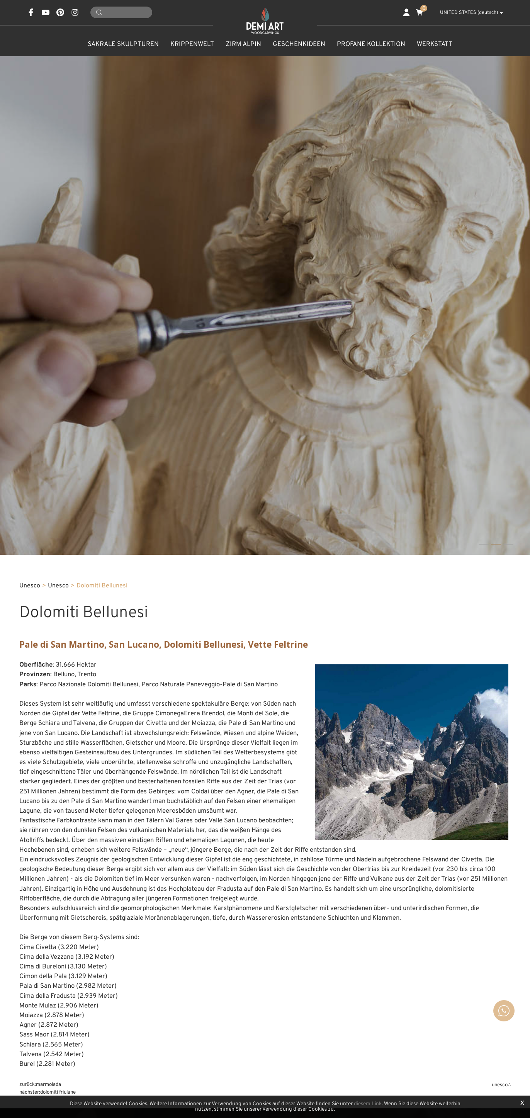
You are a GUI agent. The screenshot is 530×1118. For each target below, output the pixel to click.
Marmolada (48, 1084)
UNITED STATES (467, 13)
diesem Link (368, 1104)
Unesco (58, 586)
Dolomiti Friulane (58, 1092)
